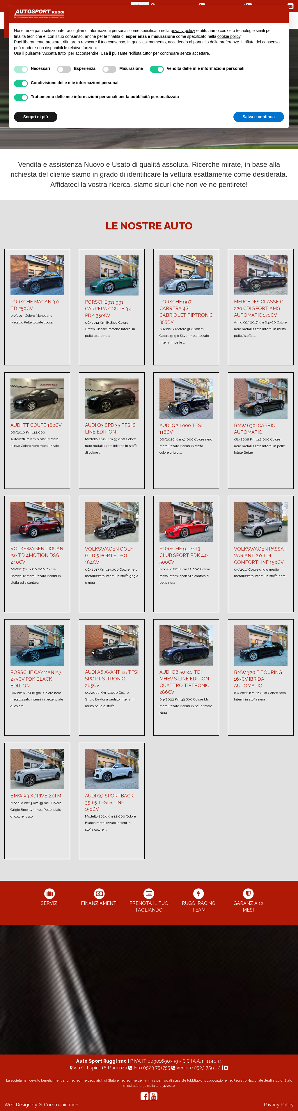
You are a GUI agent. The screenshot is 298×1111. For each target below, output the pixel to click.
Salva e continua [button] (259, 116)
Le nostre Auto (149, 226)
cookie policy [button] (228, 36)
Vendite (196, 1068)
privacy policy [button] (183, 30)
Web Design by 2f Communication (41, 1105)
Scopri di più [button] (35, 116)
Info (149, 1068)
